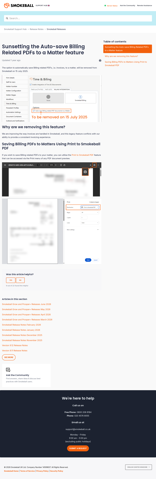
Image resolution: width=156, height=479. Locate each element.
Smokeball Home (11, 471)
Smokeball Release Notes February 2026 (21, 325)
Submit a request (78, 448)
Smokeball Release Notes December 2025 (22, 335)
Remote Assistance (144, 5)
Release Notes (37, 29)
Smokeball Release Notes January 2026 (21, 330)
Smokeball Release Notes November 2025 (22, 340)
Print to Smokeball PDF (83, 155)
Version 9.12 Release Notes (15, 345)
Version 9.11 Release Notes (14, 350)
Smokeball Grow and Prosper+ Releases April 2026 (26, 314)
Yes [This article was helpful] (10, 280)
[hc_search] (78, 18)
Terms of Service (27, 471)
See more (8, 357)
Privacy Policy (42, 471)
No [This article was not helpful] (20, 280)
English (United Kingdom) (137, 467)
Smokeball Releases (56, 29)
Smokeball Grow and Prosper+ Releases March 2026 (27, 319)
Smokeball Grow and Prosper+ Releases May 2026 (26, 309)
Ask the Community (127, 5)
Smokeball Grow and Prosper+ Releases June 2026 (26, 304)
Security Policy (56, 471)
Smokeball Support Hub (15, 29)
